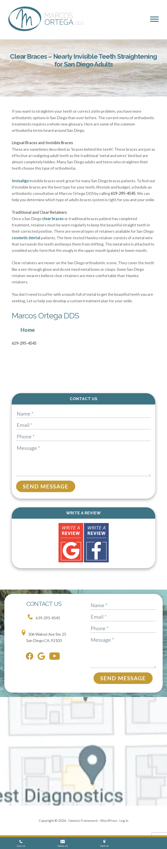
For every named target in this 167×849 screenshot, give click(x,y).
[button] (154, 19)
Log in (123, 820)
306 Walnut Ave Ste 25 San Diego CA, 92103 (44, 636)
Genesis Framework (83, 820)
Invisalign (37, 78)
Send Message (45, 486)
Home (27, 330)
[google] (42, 657)
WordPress (108, 820)
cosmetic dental (26, 237)
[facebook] (30, 657)
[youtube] (55, 657)
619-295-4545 (44, 617)
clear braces (53, 218)
